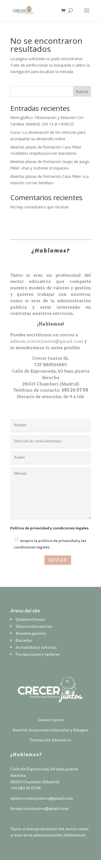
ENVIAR (57, 560)
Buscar (82, 91)
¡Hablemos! (75, 835)
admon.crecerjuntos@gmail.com (46, 341)
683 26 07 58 (74, 390)
